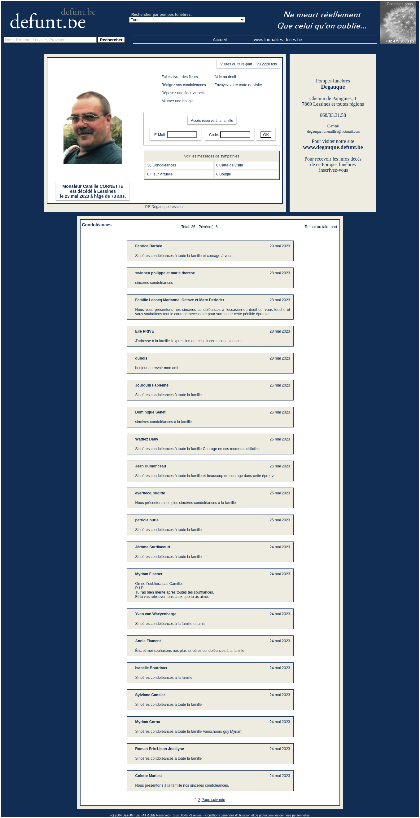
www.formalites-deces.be (278, 39)
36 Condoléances (161, 165)
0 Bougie (223, 174)
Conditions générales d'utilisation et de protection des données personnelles (257, 815)
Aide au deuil (225, 77)
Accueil (220, 39)
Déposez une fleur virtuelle (183, 93)
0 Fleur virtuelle (160, 174)
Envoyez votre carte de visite (238, 85)
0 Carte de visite (229, 165)
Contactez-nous (400, 4)
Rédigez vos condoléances (183, 85)
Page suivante (213, 800)
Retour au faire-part (321, 227)
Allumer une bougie (177, 101)
